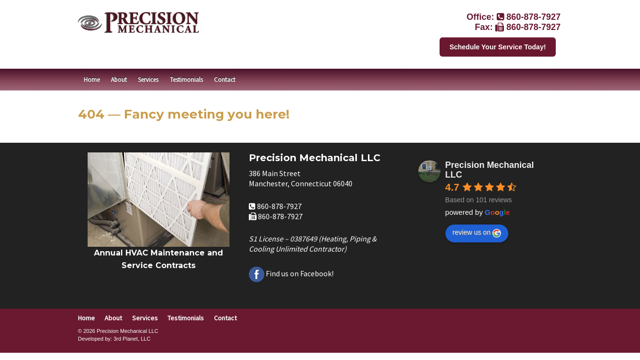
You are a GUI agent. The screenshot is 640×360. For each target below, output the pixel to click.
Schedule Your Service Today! (497, 47)
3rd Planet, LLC (131, 339)
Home (92, 79)
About (119, 79)
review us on (477, 232)
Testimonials (186, 79)
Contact (224, 79)
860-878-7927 (533, 17)
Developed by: (95, 339)
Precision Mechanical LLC (489, 170)
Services (148, 79)
